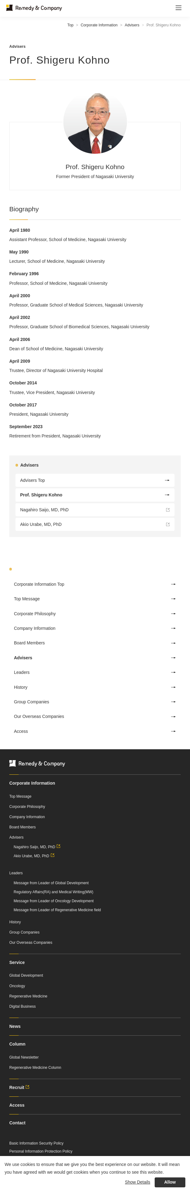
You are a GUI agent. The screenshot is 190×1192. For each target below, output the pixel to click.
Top (70, 25)
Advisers (132, 25)
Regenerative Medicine (28, 996)
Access (95, 731)
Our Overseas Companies (95, 716)
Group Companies (95, 701)
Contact (17, 1122)
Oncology (17, 986)
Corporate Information (99, 25)
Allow (170, 1182)
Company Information (95, 628)
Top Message (95, 598)
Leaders (95, 672)
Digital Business (22, 1006)
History (95, 687)
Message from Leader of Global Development (51, 883)
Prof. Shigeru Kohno (95, 494)
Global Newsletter (24, 1057)
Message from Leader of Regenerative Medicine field (57, 910)
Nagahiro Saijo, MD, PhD (95, 511)
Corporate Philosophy (95, 613)
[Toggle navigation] (178, 7)
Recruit (20, 1087)
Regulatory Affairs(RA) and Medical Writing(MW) (53, 892)
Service (17, 962)
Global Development (26, 975)
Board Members (95, 642)
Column (17, 1044)
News (15, 1026)
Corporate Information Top (95, 584)
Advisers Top (95, 480)
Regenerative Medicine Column (35, 1067)
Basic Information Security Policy (36, 1143)
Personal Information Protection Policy (40, 1151)
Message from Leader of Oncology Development (54, 901)
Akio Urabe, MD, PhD (95, 526)
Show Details (137, 1182)
